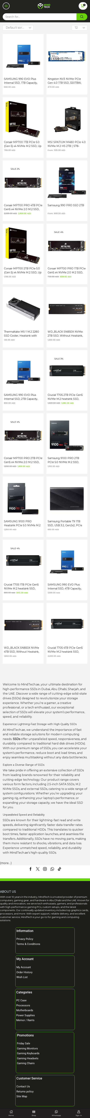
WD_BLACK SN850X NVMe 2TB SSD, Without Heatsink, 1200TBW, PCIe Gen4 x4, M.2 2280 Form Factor (66, 334)
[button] (6, 6)
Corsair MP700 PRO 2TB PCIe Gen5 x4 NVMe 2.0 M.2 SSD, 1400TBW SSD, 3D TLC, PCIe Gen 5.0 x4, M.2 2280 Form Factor (23, 460)
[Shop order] (18, 27)
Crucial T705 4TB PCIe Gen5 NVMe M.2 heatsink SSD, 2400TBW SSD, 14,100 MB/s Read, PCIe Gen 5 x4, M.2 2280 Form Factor (65, 650)
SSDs (16, 739)
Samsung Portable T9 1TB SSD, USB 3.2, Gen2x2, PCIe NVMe (65, 523)
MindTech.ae (19, 852)
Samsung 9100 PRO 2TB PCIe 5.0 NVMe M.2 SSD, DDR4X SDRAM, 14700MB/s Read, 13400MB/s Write (66, 460)
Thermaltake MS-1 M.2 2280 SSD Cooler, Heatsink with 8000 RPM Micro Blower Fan (22, 334)
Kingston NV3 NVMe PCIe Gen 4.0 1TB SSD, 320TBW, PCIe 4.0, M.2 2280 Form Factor (64, 81)
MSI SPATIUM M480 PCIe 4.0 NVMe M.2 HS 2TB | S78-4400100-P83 (67, 144)
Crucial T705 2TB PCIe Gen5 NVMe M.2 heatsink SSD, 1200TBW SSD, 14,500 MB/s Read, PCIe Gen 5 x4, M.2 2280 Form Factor (65, 397)
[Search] (81, 16)
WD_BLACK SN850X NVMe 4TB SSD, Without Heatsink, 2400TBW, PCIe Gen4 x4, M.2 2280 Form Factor (22, 650)
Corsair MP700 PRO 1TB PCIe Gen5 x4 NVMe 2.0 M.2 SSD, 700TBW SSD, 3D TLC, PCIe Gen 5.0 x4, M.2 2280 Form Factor (67, 270)
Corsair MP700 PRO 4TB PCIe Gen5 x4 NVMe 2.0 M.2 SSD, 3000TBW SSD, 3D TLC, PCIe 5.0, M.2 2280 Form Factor (23, 207)
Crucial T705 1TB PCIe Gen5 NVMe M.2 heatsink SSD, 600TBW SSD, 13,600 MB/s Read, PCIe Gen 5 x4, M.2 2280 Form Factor (21, 587)
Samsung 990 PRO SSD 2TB (66, 205)
